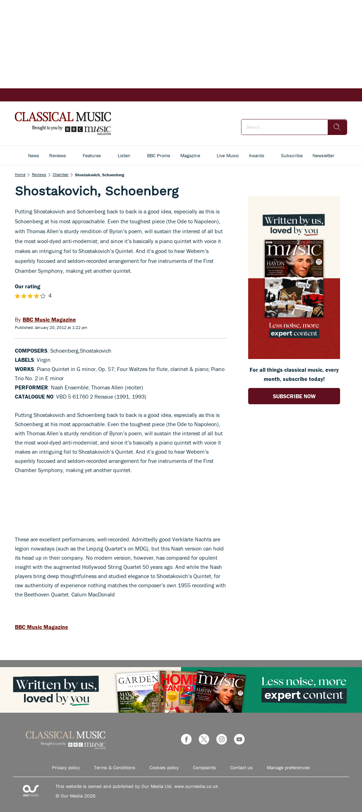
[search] (337, 127)
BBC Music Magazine (41, 626)
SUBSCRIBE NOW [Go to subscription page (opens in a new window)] (294, 396)
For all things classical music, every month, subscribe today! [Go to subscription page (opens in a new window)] (294, 374)
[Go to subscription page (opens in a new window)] (294, 356)
